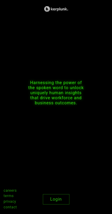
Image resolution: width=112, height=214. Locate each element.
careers (10, 190)
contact (10, 207)
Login (56, 199)
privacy (10, 201)
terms (9, 196)
